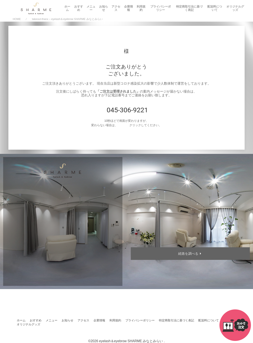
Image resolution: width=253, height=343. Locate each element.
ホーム (67, 8)
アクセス (116, 8)
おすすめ (78, 8)
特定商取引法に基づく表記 (189, 8)
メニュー (91, 8)
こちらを (123, 125)
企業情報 (128, 8)
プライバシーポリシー (160, 8)
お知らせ (103, 8)
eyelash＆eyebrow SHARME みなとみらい (131, 341)
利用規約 (141, 8)
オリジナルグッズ (235, 8)
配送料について (214, 8)
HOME (16, 19)
